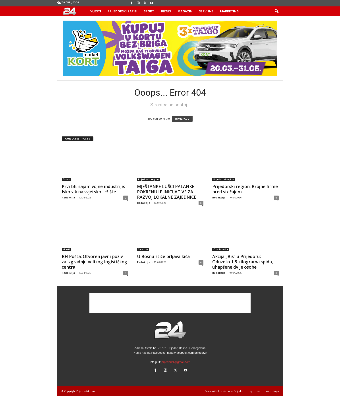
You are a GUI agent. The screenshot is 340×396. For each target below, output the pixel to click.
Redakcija (68, 197)
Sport (149, 11)
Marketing (229, 11)
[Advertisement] (170, 303)
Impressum (254, 391)
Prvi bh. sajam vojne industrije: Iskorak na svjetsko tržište (93, 189)
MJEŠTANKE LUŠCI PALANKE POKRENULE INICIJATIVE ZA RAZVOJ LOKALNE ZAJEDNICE (166, 192)
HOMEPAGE (182, 118)
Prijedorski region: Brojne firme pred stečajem (245, 189)
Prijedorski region (148, 179)
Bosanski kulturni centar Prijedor (224, 391)
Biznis (166, 11)
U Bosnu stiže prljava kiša (163, 256)
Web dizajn (272, 391)
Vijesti (95, 11)
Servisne (206, 11)
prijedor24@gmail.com (176, 362)
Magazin (185, 11)
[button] (276, 11)
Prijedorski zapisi (122, 11)
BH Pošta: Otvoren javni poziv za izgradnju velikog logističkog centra (94, 262)
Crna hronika (220, 249)
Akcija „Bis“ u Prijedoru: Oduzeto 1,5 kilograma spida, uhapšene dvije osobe (242, 262)
